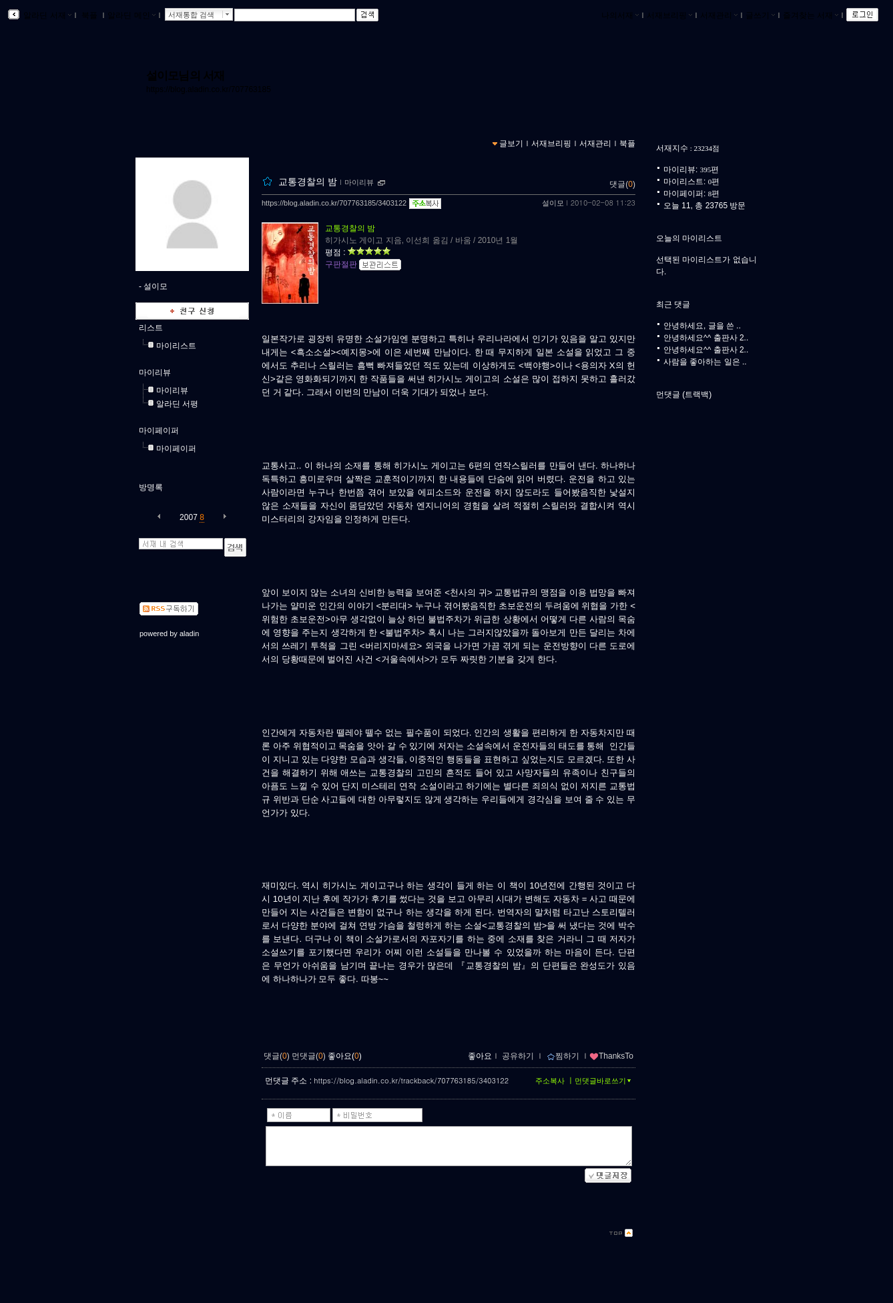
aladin (189, 633)
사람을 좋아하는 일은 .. (705, 361)
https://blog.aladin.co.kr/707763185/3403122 (334, 203)
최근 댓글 (673, 304)
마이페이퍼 (159, 430)
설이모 (553, 203)
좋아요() (345, 1056)
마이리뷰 (155, 372)
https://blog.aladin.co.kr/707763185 (208, 89)
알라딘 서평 (177, 404)
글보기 (511, 143)
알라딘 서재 (46, 15)
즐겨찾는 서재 (810, 15)
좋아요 (480, 1056)
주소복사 (550, 1081)
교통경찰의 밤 (307, 181)
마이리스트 (176, 345)
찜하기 (563, 1056)
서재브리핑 (669, 15)
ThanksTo (611, 1056)
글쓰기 (760, 15)
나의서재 (620, 15)
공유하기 (518, 1056)
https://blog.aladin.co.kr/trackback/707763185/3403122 (411, 1080)
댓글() (622, 184)
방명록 (151, 487)
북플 (89, 15)
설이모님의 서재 (185, 75)
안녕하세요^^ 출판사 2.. (705, 337)
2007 (189, 517)
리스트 (151, 327)
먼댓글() (309, 1056)
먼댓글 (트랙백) (683, 394)
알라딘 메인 (131, 15)
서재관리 (718, 15)
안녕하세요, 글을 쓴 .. (702, 325)
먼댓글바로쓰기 (604, 1081)
